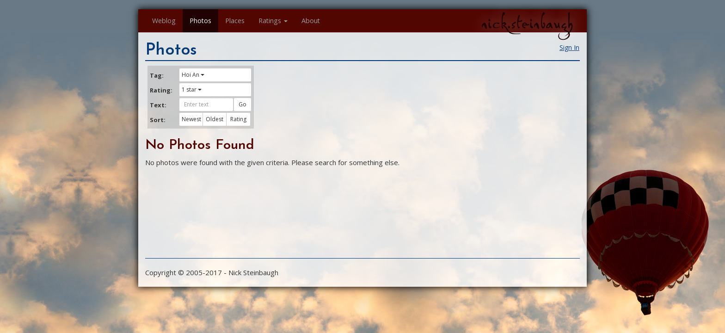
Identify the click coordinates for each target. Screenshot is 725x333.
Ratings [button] (273, 20)
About (310, 20)
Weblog (164, 20)
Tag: (157, 75)
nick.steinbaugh (527, 23)
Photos (200, 20)
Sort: (158, 120)
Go (242, 104)
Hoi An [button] (193, 75)
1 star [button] (192, 89)
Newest (191, 119)
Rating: (161, 90)
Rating (238, 119)
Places (235, 20)
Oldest (214, 119)
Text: (158, 105)
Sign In (569, 47)
